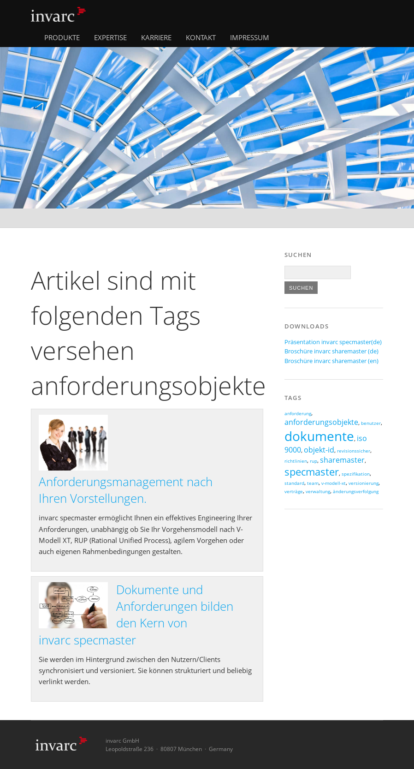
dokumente (319, 436)
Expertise (110, 37)
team (313, 483)
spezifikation (356, 474)
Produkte (62, 37)
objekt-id (319, 450)
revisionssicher (353, 451)
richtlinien (295, 461)
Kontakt (201, 37)
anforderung (297, 414)
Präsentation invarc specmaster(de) (333, 342)
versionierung (364, 483)
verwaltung (318, 492)
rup (313, 461)
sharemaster (342, 460)
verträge (293, 492)
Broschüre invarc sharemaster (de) (331, 351)
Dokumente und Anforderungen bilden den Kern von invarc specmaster (136, 614)
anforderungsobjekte (321, 422)
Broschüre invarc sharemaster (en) (331, 361)
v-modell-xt (333, 483)
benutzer (371, 423)
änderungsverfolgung (356, 492)
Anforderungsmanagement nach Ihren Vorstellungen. (126, 490)
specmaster (311, 471)
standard (294, 483)
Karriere (156, 37)
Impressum (249, 37)
